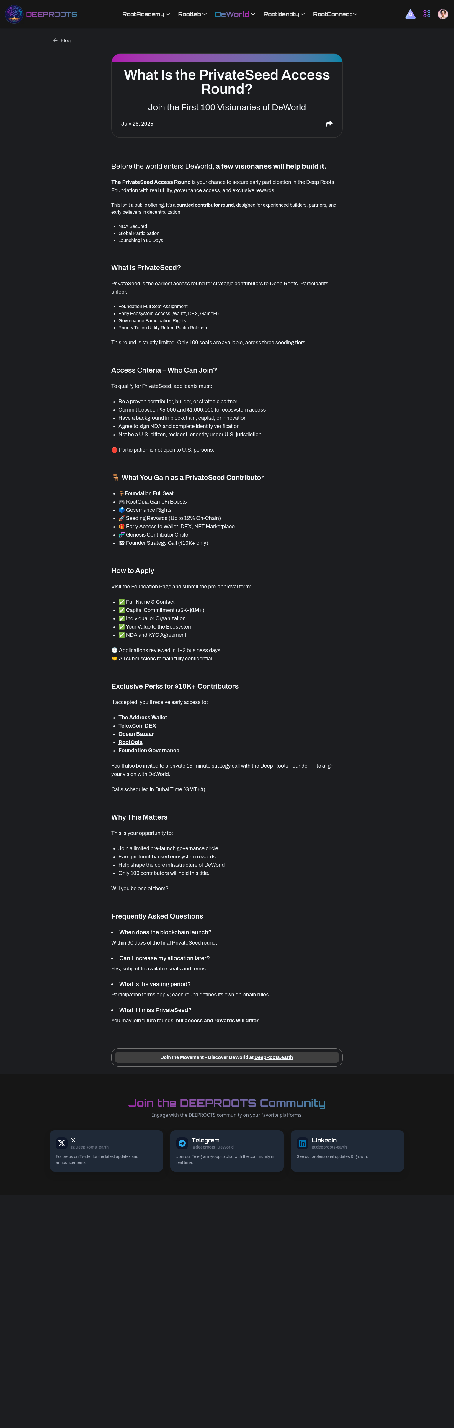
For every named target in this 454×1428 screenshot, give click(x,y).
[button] (410, 14)
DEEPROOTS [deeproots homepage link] (51, 14)
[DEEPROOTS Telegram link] (227, 1151)
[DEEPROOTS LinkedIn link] (347, 1151)
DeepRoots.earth (273, 1057)
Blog (62, 40)
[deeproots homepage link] (14, 14)
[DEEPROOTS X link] (106, 1151)
